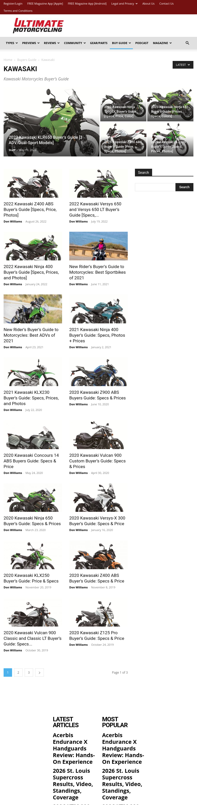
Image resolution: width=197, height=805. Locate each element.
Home (8, 60)
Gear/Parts (98, 43)
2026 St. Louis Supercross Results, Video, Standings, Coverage (72, 756)
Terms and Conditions (18, 11)
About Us (148, 3)
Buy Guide (121, 43)
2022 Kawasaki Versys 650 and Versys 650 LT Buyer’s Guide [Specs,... (95, 209)
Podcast (141, 43)
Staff (12, 150)
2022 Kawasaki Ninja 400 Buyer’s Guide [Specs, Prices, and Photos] (31, 272)
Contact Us (166, 3)
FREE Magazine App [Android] (87, 3)
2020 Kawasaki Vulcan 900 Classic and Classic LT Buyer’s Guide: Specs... (33, 638)
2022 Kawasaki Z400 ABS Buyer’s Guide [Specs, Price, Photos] (30, 209)
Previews (31, 43)
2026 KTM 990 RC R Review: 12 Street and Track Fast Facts (73, 776)
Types (12, 43)
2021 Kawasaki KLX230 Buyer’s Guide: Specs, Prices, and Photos (31, 398)
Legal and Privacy (124, 3)
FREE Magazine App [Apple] (45, 3)
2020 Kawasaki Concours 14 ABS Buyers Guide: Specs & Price (31, 461)
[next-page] (39, 672)
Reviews (52, 43)
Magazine (162, 43)
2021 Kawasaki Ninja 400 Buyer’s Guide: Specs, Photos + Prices (97, 335)
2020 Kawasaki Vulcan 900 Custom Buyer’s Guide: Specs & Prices (97, 461)
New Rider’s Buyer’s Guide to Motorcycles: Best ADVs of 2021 (31, 335)
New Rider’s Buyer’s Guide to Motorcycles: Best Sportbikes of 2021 (97, 272)
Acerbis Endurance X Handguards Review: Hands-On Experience (74, 734)
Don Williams (13, 221)
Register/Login (13, 3)
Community (75, 43)
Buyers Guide (26, 60)
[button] (187, 43)
